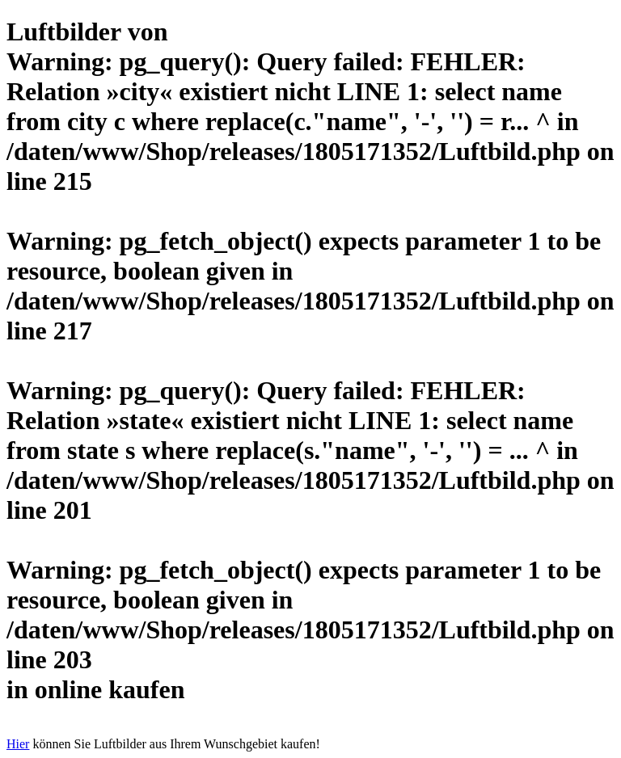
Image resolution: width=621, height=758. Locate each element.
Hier (17, 744)
